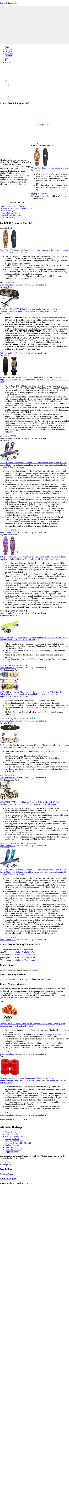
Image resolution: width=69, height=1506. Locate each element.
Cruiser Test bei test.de (24, 949)
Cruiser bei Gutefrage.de (25, 957)
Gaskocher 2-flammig (13, 1147)
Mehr (25, 81)
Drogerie (8, 51)
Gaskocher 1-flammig (13, 1150)
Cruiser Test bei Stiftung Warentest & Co (16, 208)
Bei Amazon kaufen (39, 196)
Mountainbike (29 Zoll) (14, 1136)
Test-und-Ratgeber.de (8, 3)
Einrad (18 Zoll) (11, 1134)
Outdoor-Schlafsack (13, 1145)
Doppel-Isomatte (11, 1152)
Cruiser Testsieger (8, 211)
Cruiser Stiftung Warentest (11, 213)
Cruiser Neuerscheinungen (11, 215)
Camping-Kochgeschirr (14, 1141)
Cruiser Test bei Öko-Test (25, 952)
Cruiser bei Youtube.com (25, 960)
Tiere (7, 60)
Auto (7, 47)
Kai (38, 143)
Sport (7, 58)
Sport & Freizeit (6, 1162)
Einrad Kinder (10, 1132)
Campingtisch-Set (12, 1139)
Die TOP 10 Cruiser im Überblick (13, 206)
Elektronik (9, 54)
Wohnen (8, 62)
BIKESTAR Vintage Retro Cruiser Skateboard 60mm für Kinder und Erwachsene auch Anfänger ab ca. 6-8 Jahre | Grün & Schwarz (34, 639)
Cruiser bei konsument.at (25, 955)
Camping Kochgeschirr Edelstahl (18, 1143)
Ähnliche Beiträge (8, 217)
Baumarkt (9, 49)
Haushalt (8, 56)
